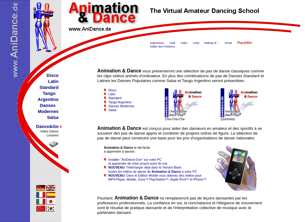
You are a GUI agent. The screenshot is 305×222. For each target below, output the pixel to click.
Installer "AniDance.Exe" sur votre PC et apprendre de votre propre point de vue (136, 161)
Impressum (157, 42)
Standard (114, 98)
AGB (172, 42)
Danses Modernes (121, 106)
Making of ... (211, 42)
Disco (112, 90)
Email (228, 42)
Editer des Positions (162, 46)
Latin (111, 94)
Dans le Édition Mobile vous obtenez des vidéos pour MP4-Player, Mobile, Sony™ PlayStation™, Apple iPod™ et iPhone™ (155, 177)
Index (184, 42)
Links (196, 42)
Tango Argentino (119, 102)
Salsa (112, 110)
